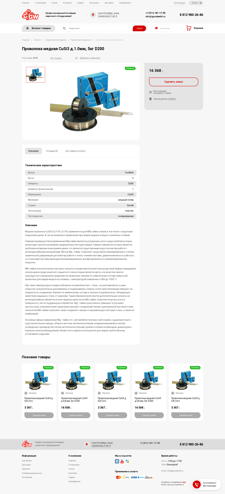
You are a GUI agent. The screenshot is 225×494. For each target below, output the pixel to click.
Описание (33, 151)
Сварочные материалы (56, 40)
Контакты (67, 3)
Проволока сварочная (81, 40)
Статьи (54, 3)
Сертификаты (125, 3)
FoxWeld (171, 99)
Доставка (109, 3)
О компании (40, 3)
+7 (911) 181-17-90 (155, 13)
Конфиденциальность (32, 473)
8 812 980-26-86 (191, 15)
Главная (25, 3)
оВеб (184, 482)
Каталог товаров (39, 28)
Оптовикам (27, 477)
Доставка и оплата (75, 151)
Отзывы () (52, 151)
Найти (139, 28)
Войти (197, 3)
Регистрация (179, 3)
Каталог (37, 40)
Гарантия (26, 469)
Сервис (80, 3)
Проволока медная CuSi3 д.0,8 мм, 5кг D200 (74, 399)
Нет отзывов (56, 58)
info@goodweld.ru (155, 16)
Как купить (94, 3)
